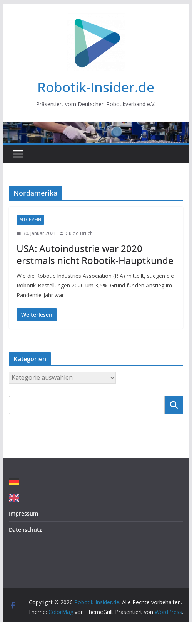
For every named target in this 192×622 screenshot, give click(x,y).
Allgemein (30, 219)
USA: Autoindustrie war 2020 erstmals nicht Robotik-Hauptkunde (95, 254)
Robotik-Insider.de (95, 87)
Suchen (174, 405)
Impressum (23, 513)
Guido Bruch (79, 233)
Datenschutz (25, 529)
